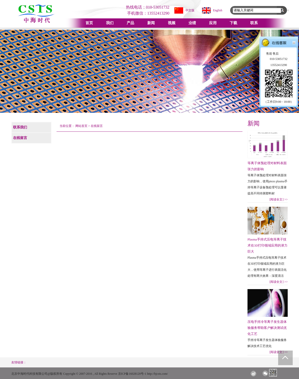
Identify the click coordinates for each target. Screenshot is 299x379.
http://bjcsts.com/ (157, 373)
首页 (89, 23)
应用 (213, 23)
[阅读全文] (278, 199)
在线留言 (97, 126)
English (217, 10)
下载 (233, 23)
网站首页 (81, 126)
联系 (254, 23)
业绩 (192, 23)
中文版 (189, 10)
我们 (110, 23)
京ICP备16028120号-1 (132, 373)
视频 (171, 23)
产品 (130, 23)
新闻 (151, 23)
